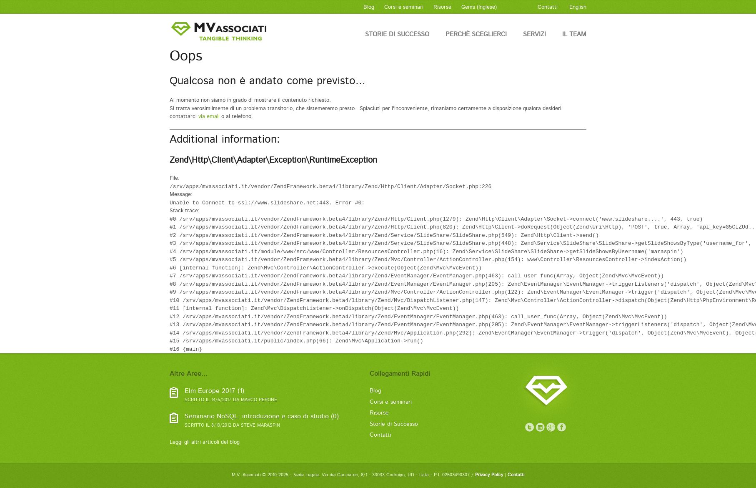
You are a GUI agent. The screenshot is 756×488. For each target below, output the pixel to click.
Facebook (561, 428)
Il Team (574, 34)
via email (209, 117)
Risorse (379, 413)
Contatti (380, 435)
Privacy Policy (489, 475)
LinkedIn (540, 428)
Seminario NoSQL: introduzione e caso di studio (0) (262, 416)
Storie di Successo (397, 34)
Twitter (529, 428)
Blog (375, 391)
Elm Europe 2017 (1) (214, 391)
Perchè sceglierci (476, 34)
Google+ (551, 428)
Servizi (534, 34)
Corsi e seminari (391, 402)
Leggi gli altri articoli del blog (205, 442)
